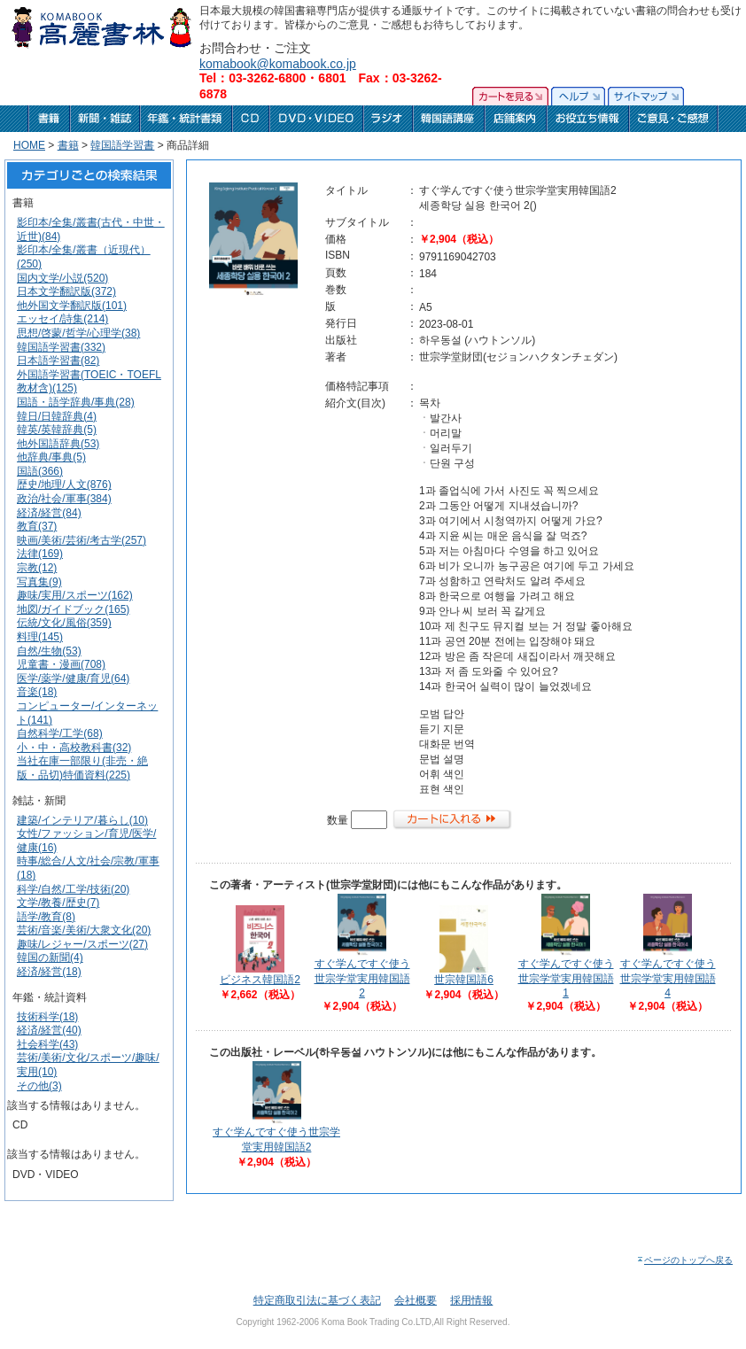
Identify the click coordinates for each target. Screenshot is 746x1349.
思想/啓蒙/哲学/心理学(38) (78, 333)
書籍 (68, 145)
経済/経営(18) (49, 971)
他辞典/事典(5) (51, 457)
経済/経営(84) (49, 513)
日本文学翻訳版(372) (66, 291)
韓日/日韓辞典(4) (57, 416)
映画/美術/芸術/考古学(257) (81, 540)
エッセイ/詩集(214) (62, 319)
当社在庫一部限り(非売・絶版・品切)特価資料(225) (82, 768)
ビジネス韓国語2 (260, 979)
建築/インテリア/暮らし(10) (82, 820)
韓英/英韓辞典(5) (57, 429)
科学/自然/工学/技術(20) (73, 889)
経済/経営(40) (49, 1030)
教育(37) (37, 526)
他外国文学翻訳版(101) (72, 305)
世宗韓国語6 (463, 979)
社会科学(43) (47, 1044)
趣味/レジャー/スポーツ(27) (82, 944)
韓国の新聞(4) (50, 957)
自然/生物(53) (49, 651)
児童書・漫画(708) (61, 664)
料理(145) (40, 637)
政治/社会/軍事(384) (64, 498)
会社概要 (415, 1300)
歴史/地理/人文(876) (64, 484)
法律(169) (40, 553)
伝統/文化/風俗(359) (64, 622)
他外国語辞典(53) (58, 444)
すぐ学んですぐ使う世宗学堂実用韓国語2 (362, 978)
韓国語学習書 (122, 145)
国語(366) (40, 471)
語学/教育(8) (46, 917)
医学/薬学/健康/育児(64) (73, 678)
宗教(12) (37, 568)
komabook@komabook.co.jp (277, 64)
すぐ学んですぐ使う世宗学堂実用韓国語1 (566, 978)
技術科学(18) (47, 1017)
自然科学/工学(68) (60, 733)
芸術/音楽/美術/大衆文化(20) (84, 930)
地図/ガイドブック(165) (73, 609)
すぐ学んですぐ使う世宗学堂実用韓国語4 (668, 978)
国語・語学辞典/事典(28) (76, 402)
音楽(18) (37, 692)
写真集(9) (39, 582)
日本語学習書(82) (58, 360)
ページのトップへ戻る (684, 1260)
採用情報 (471, 1300)
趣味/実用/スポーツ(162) (75, 595)
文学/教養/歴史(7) (58, 902)
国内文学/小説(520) (62, 278)
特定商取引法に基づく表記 (317, 1300)
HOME (29, 145)
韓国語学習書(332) (61, 347)
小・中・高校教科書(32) (74, 747)
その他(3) (39, 1086)
